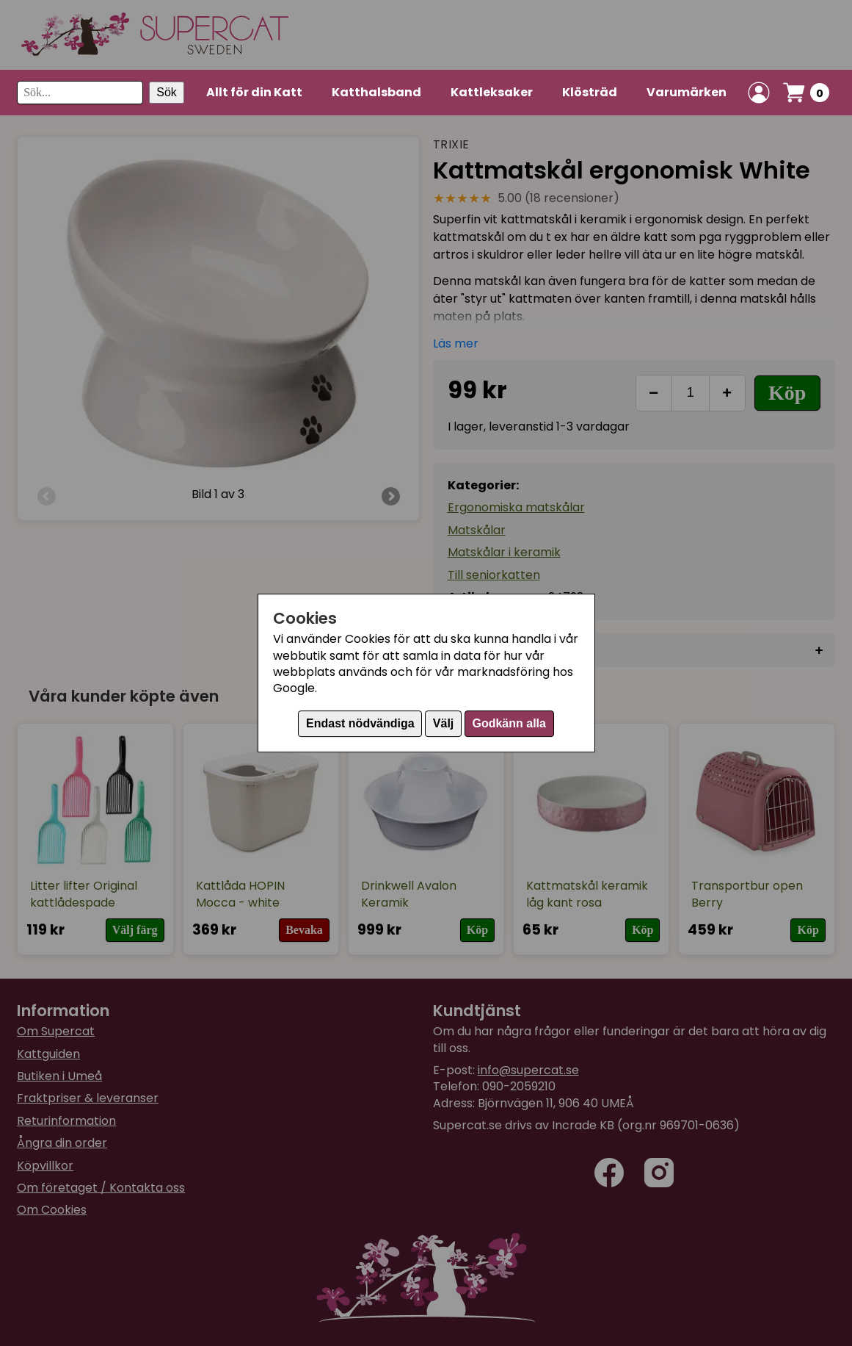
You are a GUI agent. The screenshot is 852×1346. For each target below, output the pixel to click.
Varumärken (687, 92)
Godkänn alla (508, 723)
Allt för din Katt (254, 92)
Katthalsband (376, 92)
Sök (166, 92)
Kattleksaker (492, 92)
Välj (443, 723)
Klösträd (589, 92)
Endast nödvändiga (360, 723)
